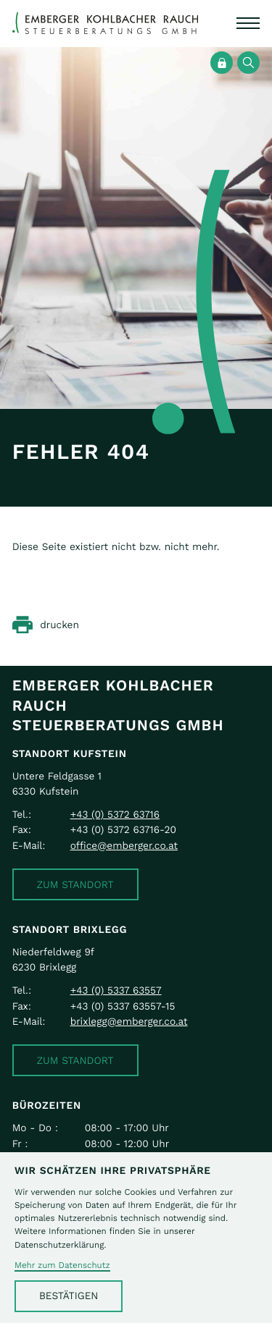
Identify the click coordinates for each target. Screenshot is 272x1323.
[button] (75, 884)
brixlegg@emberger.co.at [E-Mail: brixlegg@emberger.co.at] (129, 1021)
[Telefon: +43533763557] (116, 990)
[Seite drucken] (45, 624)
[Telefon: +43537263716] (115, 814)
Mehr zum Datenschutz (62, 1266)
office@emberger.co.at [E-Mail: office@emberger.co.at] (124, 846)
